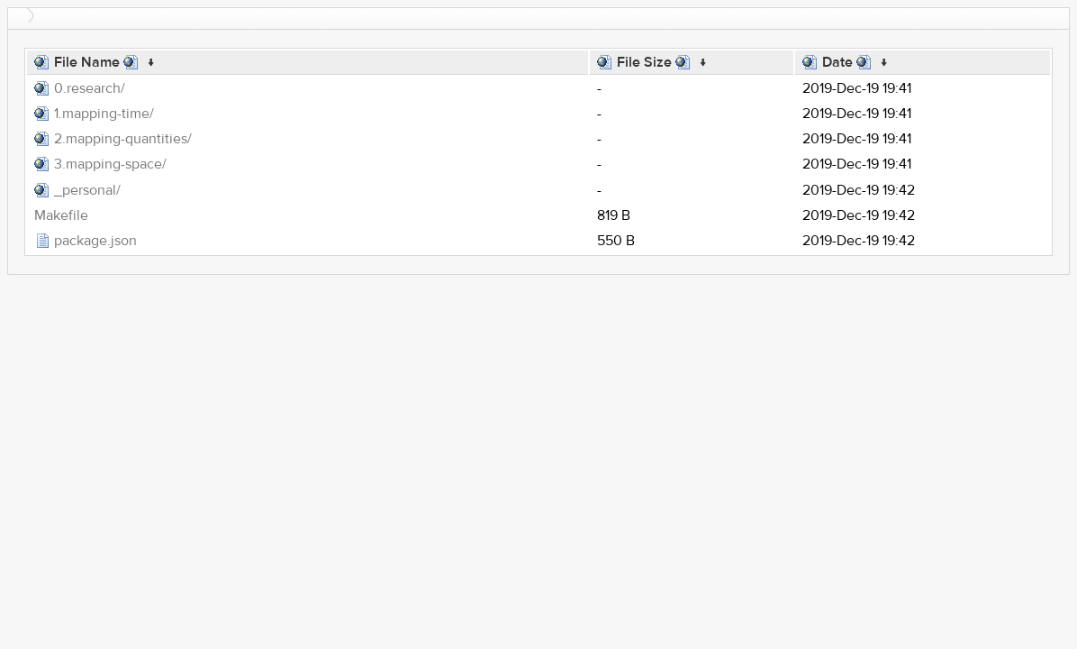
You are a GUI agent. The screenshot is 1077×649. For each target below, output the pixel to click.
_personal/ (87, 190)
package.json (95, 241)
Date (837, 62)
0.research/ (89, 88)
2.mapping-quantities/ (123, 139)
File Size (644, 62)
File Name (87, 62)
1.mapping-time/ (104, 114)
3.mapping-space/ (110, 164)
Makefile (61, 215)
